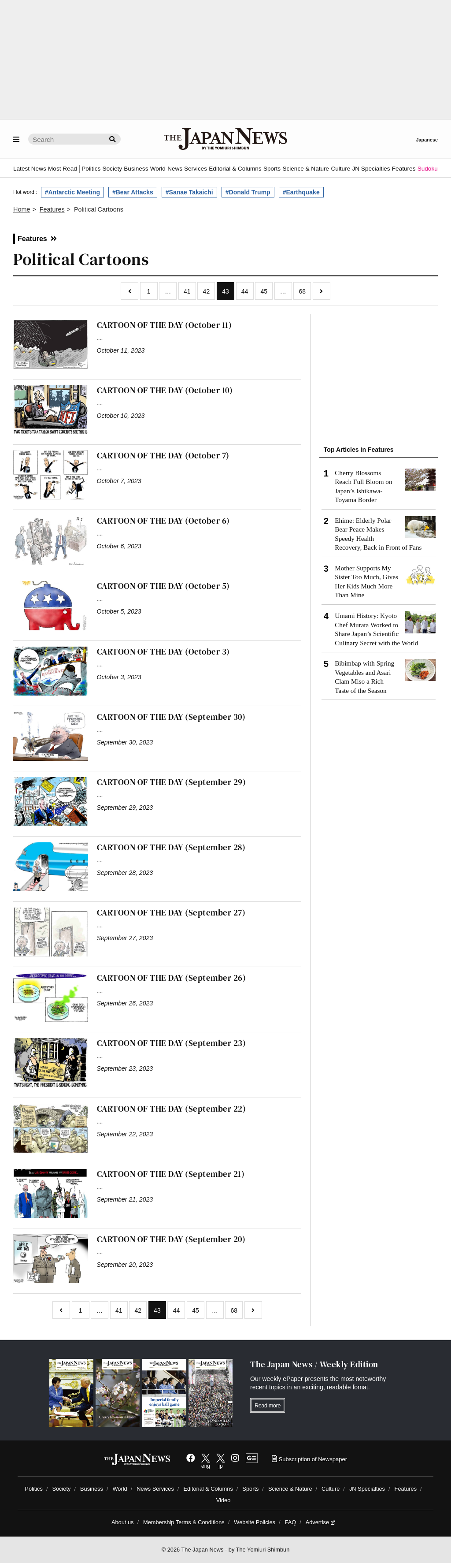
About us (122, 1522)
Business (136, 168)
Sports (272, 168)
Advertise (320, 1522)
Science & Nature (305, 168)
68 (302, 291)
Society (112, 168)
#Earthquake (301, 192)
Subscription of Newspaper (309, 1459)
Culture (340, 168)
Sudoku (428, 168)
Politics (90, 168)
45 (263, 291)
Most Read (62, 168)
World (158, 168)
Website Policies (254, 1522)
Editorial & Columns (235, 168)
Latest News (29, 168)
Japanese (427, 139)
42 (206, 291)
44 (244, 291)
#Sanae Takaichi (189, 192)
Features (404, 168)
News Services (187, 168)
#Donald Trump (248, 192)
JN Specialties (371, 168)
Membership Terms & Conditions (184, 1522)
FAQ (290, 1522)
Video (223, 1500)
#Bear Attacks (132, 192)
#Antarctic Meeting (72, 192)
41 (187, 291)
